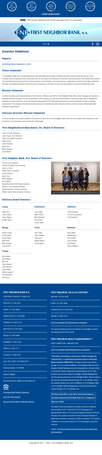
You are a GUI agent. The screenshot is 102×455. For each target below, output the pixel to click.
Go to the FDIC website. (11, 397)
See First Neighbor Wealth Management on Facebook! (70, 350)
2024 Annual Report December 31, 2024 (16, 64)
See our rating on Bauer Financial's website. (18, 402)
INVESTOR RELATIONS (51, 14)
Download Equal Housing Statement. (16, 392)
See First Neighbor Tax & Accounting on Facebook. (69, 323)
